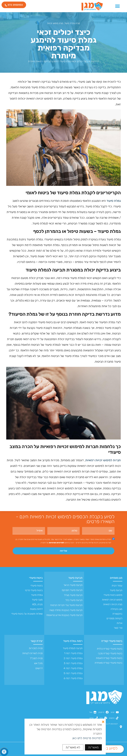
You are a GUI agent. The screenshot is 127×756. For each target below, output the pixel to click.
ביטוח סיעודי (36, 578)
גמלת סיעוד (114, 201)
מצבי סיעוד (37, 599)
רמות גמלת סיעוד (72, 641)
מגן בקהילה (116, 609)
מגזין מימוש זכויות (55, 23)
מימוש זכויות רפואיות (112, 599)
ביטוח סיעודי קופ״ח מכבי (110, 653)
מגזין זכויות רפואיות (112, 604)
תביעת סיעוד (116, 590)
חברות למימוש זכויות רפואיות (103, 460)
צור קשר (118, 627)
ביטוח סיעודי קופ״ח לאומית (109, 658)
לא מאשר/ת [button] (73, 747)
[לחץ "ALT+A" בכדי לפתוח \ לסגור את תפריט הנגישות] (4, 752)
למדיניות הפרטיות (56, 543)
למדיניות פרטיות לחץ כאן (87, 738)
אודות (119, 623)
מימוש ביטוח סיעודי (113, 594)
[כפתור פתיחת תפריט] (117, 6)
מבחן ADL (37, 604)
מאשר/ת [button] (93, 747)
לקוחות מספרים (114, 618)
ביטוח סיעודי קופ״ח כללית (109, 648)
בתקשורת (117, 613)
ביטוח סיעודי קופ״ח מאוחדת (108, 662)
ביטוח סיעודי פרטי (34, 590)
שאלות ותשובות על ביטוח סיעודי (27, 613)
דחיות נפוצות (36, 609)
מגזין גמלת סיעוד (72, 23)
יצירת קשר (36, 641)
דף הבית (95, 61)
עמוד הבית (117, 585)
